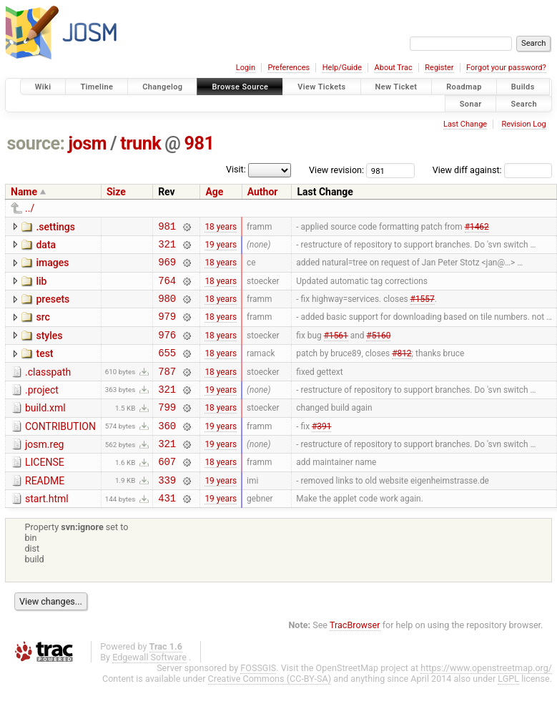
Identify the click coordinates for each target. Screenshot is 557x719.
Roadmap (464, 87)
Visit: (236, 169)
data (46, 247)
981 (199, 143)
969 (167, 268)
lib (41, 287)
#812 (401, 370)
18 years (220, 227)
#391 (321, 451)
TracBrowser (355, 659)
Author (262, 191)
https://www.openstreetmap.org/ (486, 702)
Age (214, 191)
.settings (55, 227)
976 (167, 349)
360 (167, 451)
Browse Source (240, 87)
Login (245, 67)
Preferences (288, 67)
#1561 (336, 349)
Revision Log (523, 124)
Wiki (43, 87)
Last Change (465, 124)
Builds (523, 87)
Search (524, 103)
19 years (220, 248)
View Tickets (321, 87)
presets (52, 307)
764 (167, 288)
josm (87, 143)
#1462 (477, 227)
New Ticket (396, 87)
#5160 (378, 349)
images (52, 267)
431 (167, 532)
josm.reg (44, 470)
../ (29, 208)
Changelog (162, 87)
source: (36, 143)
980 (167, 309)
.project (42, 409)
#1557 (422, 309)
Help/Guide (342, 67)
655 (167, 369)
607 (167, 491)
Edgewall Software (149, 691)
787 (167, 390)
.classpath (48, 389)
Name (24, 191)
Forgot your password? (506, 67)
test (44, 368)
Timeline (96, 87)
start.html (47, 531)
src (42, 327)
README (44, 511)
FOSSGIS (258, 702)
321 (167, 248)
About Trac (394, 67)
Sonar (471, 103)
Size (116, 191)
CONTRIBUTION (60, 450)
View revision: (336, 170)
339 (167, 512)
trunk (140, 143)
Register (439, 67)
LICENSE (44, 490)
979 (167, 329)
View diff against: (492, 170)
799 (167, 430)
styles (49, 348)
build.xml (45, 429)
